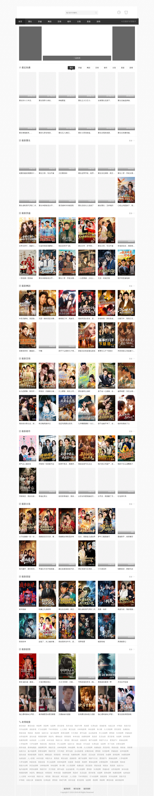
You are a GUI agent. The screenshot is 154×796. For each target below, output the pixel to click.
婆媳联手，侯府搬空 (125, 537)
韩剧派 (122, 762)
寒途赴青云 (43, 496)
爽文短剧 (72, 729)
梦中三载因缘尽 (104, 537)
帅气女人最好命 (25, 464)
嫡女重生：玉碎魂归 (105, 205)
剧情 (98, 21)
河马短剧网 (23, 729)
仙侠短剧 (32, 740)
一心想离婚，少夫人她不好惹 (89, 278)
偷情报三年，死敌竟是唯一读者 (70, 319)
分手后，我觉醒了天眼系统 (108, 496)
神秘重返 (62, 100)
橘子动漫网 (93, 740)
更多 (132, 140)
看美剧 (67, 740)
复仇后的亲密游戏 (124, 714)
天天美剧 (74, 733)
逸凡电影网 (54, 733)
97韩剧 (119, 726)
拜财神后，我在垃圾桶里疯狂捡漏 (32, 496)
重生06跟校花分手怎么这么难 (50, 205)
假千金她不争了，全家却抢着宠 (110, 423)
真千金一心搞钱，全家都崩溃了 (110, 391)
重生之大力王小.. (84, 100)
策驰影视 (102, 726)
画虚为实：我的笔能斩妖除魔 (129, 609)
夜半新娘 (22, 609)
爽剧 (49, 21)
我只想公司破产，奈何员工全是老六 (111, 464)
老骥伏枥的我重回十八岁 (28, 173)
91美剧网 (119, 733)
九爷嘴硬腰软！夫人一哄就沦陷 (90, 423)
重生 (30, 21)
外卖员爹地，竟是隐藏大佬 (29, 319)
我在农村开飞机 (65, 246)
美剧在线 (52, 744)
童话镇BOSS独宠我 (66, 205)
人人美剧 (63, 729)
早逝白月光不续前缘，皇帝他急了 (51, 569)
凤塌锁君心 (122, 642)
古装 (79, 21)
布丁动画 (111, 744)
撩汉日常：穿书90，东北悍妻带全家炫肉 (93, 246)
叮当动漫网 (42, 729)
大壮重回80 (63, 173)
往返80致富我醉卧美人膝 (48, 246)
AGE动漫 (50, 740)
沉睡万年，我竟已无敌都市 (128, 319)
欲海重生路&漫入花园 (86, 714)
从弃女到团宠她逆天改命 (87, 496)
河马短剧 (86, 744)
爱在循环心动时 (84, 391)
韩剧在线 (43, 744)
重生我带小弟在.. (45, 100)
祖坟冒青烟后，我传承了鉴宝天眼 (71, 496)
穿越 (40, 21)
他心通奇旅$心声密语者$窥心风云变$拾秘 (114, 714)
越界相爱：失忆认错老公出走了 (130, 391)
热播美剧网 (23, 740)
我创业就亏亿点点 (85, 464)
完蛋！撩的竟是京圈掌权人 (49, 319)
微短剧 (78, 744)
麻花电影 (22, 726)
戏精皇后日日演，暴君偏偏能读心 (51, 537)
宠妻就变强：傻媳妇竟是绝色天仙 (32, 351)
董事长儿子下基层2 (105, 351)
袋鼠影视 (32, 729)
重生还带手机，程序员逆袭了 (89, 173)
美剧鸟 (51, 737)
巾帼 (40, 351)
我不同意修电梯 (124, 278)
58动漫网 (91, 729)
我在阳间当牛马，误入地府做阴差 (71, 642)
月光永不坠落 (123, 682)
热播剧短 (126, 729)
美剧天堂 (127, 726)
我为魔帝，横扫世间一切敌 (29, 569)
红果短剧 (94, 726)
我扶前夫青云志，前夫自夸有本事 (32, 423)
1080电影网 (81, 729)
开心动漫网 (103, 733)
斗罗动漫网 (33, 744)
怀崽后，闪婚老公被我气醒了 (50, 391)
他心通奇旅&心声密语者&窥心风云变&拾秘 (35, 714)
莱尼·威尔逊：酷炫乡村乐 (28, 682)
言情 (59, 21)
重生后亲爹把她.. (124, 133)
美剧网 (46, 726)
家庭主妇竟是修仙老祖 (86, 351)
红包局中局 (122, 496)
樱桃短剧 (58, 737)
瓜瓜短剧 (102, 737)
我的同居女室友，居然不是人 (89, 319)
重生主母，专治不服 (46, 173)
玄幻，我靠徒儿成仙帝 (86, 537)
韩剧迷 (30, 733)
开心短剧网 (61, 744)
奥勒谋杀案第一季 (105, 682)
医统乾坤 (22, 642)
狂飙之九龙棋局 (45, 609)
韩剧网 (39, 726)
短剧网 (52, 726)
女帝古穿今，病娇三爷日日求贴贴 (32, 246)
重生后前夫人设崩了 (86, 205)
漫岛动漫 (32, 737)
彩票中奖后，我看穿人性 (68, 464)
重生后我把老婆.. (104, 133)
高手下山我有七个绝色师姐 (69, 351)
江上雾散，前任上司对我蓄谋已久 (71, 391)
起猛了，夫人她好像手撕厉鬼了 (51, 642)
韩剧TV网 (78, 726)
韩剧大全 (59, 740)
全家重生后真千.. (104, 100)
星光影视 (60, 726)
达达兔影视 (92, 733)
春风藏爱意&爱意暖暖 (47, 714)
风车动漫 (69, 726)
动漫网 (118, 737)
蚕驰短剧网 (123, 740)
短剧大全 (45, 733)
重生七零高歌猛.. (84, 133)
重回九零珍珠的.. (45, 133)
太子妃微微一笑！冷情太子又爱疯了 (32, 537)
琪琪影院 (67, 737)
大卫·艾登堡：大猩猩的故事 (69, 682)
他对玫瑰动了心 (124, 423)
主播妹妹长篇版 (65, 714)
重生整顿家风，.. (25, 133)
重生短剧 (74, 740)
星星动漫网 (65, 733)
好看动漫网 (120, 744)
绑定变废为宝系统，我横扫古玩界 (91, 569)
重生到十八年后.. (25, 100)
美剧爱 (86, 726)
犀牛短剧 (83, 733)
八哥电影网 (23, 744)
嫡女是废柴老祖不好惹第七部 (70, 569)
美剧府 (94, 737)
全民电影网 (23, 737)
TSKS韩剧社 (53, 729)
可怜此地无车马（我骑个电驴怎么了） (92, 682)
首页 (20, 21)
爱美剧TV (113, 740)
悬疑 (89, 21)
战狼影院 (83, 740)
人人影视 (41, 740)
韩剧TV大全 (103, 740)
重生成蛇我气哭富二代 (27, 205)
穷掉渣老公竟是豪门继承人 (128, 351)
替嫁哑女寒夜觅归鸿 (66, 537)
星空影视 (111, 737)
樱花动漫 (31, 726)
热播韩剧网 (86, 737)
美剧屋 (37, 733)
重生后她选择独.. (124, 100)
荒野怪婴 (81, 642)
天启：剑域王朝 (104, 278)
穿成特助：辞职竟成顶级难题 (109, 319)
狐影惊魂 (101, 642)
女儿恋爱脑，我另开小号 (28, 391)
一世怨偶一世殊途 (26, 278)
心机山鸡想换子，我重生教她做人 (130, 205)
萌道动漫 (22, 733)
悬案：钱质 (102, 609)
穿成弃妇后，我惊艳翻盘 (127, 246)
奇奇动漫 (76, 737)
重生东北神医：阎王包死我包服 (110, 173)
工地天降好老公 (45, 682)
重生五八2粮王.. (65, 133)
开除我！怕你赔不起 (46, 464)
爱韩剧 (111, 733)
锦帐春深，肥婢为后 (125, 569)
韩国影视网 (42, 737)
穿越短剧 (128, 733)
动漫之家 (111, 726)
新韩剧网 (126, 737)
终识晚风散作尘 (45, 423)
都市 (69, 21)
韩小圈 (99, 729)
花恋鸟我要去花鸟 (65, 423)
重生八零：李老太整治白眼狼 (129, 173)
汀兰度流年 (102, 569)
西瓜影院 (117, 729)
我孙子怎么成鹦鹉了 (125, 464)
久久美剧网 (108, 729)
